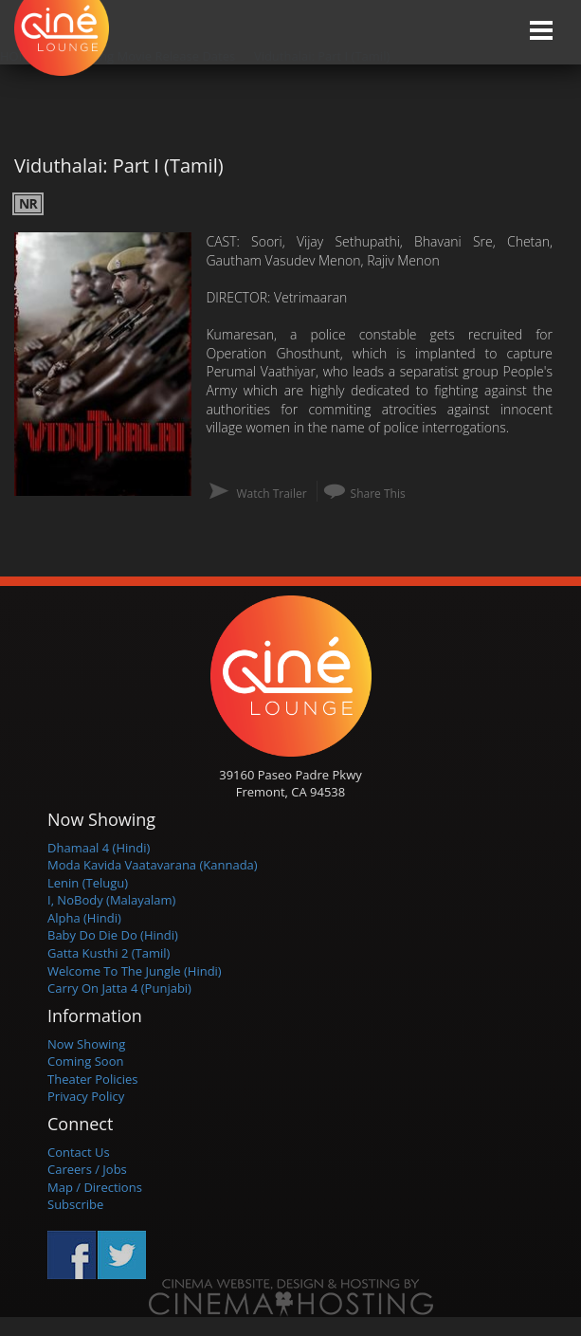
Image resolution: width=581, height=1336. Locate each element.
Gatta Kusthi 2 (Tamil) (108, 952)
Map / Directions (94, 1187)
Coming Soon (85, 1061)
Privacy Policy (85, 1096)
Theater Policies (92, 1079)
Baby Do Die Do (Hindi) (112, 934)
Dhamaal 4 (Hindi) (98, 847)
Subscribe (75, 1204)
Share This (378, 493)
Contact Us (78, 1152)
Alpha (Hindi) (84, 917)
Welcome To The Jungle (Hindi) (134, 970)
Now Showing (86, 1043)
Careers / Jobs (87, 1169)
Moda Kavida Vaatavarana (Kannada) (152, 864)
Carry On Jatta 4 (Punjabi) (119, 988)
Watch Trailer (271, 493)
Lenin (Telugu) (87, 882)
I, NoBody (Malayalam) (111, 899)
